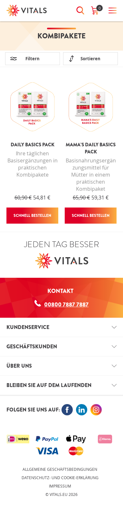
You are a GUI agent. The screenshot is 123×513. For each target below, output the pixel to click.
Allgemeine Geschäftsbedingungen (60, 469)
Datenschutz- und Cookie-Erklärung (60, 477)
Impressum (60, 486)
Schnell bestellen (32, 215)
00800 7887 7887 (61, 304)
